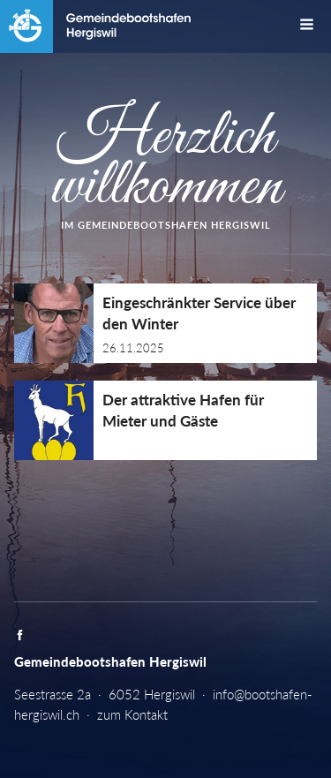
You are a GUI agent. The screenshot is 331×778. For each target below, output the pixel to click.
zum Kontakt (132, 714)
